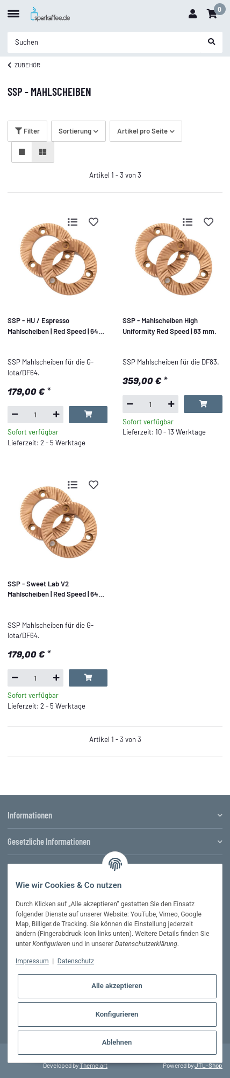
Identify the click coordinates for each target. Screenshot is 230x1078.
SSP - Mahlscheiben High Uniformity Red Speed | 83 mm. (170, 325)
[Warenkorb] (212, 14)
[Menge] (35, 414)
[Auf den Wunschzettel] (93, 222)
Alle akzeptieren (116, 986)
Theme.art (93, 1065)
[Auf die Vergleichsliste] (72, 222)
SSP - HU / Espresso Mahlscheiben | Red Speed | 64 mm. (53, 326)
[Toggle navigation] (13, 9)
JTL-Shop (208, 1065)
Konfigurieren (117, 1014)
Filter (27, 131)
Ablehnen (117, 1042)
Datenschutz (76, 961)
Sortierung (75, 131)
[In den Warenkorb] (88, 414)
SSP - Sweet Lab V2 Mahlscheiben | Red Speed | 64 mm (53, 589)
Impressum (32, 961)
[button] (192, 14)
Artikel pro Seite (142, 131)
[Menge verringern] (15, 414)
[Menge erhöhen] (56, 414)
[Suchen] (104, 42)
